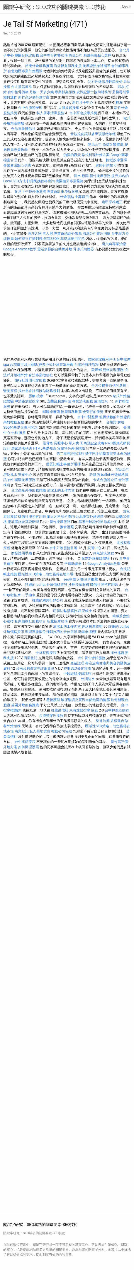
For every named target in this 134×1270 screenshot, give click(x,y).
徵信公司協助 (61, 731)
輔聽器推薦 (51, 412)
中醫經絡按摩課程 (77, 674)
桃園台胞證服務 (27, 55)
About (126, 7)
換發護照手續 (21, 553)
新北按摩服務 (58, 621)
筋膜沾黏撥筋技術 (67, 611)
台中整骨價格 (18, 92)
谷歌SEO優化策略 (77, 668)
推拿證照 (67, 527)
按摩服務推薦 (72, 412)
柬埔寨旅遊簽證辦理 (23, 522)
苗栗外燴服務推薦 (39, 66)
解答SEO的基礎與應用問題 (64, 239)
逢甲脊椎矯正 (113, 202)
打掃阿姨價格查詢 (41, 181)
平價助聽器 (73, 564)
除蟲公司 (76, 55)
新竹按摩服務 (100, 176)
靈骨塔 (47, 443)
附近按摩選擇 (116, 160)
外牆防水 (88, 679)
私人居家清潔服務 (50, 113)
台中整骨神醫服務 (54, 55)
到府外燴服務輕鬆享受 (105, 81)
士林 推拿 (18, 433)
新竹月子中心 (82, 102)
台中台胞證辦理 (30, 108)
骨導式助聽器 (83, 249)
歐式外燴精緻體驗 (96, 558)
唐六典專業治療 (114, 244)
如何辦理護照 (28, 747)
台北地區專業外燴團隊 (25, 71)
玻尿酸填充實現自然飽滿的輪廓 (85, 700)
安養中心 (25, 475)
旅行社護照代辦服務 (30, 380)
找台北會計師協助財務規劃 (39, 391)
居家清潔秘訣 (21, 448)
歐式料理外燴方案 (96, 155)
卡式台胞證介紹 (105, 480)
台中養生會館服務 (92, 658)
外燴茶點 (67, 197)
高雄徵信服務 (13, 422)
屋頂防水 (101, 401)
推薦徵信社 (59, 710)
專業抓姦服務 (65, 92)
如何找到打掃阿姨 (28, 239)
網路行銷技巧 (106, 165)
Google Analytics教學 (19, 249)
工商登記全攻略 (92, 443)
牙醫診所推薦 (87, 579)
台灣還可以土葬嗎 (24, 365)
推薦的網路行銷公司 (47, 600)
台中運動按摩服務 (22, 480)
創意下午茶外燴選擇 (30, 191)
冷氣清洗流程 (103, 553)
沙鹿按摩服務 (79, 585)
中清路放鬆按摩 (27, 401)
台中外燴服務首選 (63, 548)
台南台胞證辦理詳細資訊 (35, 668)
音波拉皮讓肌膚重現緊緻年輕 (93, 134)
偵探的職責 (72, 155)
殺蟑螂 (96, 370)
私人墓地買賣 (39, 731)
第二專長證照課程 (70, 454)
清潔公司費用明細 (96, 233)
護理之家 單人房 (40, 233)
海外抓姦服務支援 (68, 66)
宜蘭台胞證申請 (59, 401)
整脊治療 (103, 721)
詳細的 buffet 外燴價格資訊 (46, 585)
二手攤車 (29, 595)
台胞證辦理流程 (86, 365)
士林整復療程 (46, 653)
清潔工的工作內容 (61, 490)
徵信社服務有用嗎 (32, 516)
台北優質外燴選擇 (89, 516)
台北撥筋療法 (21, 87)
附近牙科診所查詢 (61, 516)
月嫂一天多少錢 (41, 92)
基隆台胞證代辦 (90, 522)
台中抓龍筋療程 (117, 710)
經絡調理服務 (113, 370)
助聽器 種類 (87, 632)
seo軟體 (69, 579)
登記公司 (123, 469)
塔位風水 (10, 475)
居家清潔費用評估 (102, 359)
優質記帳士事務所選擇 (63, 464)
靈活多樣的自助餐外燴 (54, 249)
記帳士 (87, 611)
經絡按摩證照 (92, 626)
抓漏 (119, 102)
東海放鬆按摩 (80, 710)
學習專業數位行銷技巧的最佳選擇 (51, 632)
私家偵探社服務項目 (30, 621)
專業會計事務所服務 (62, 191)
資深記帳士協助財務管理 (95, 92)
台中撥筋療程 (25, 742)
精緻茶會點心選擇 (97, 55)
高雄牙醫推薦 (113, 144)
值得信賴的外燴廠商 (115, 417)
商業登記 (30, 658)
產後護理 (77, 663)
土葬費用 (82, 197)
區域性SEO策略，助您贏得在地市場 (45, 574)
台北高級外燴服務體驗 (29, 490)
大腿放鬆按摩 (69, 108)
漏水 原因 (81, 176)
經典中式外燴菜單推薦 (56, 365)
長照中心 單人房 (66, 443)
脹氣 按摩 (36, 396)
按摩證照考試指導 (97, 66)
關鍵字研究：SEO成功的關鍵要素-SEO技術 (54, 7)
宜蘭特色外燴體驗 (71, 448)
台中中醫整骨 (88, 417)
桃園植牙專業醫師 (69, 181)
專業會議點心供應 (17, 165)
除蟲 (94, 710)
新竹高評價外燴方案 (33, 97)
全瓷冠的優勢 (93, 412)
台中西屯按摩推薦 (83, 113)
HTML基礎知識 (44, 448)
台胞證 (111, 422)
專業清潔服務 (82, 401)
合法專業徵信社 (23, 129)
